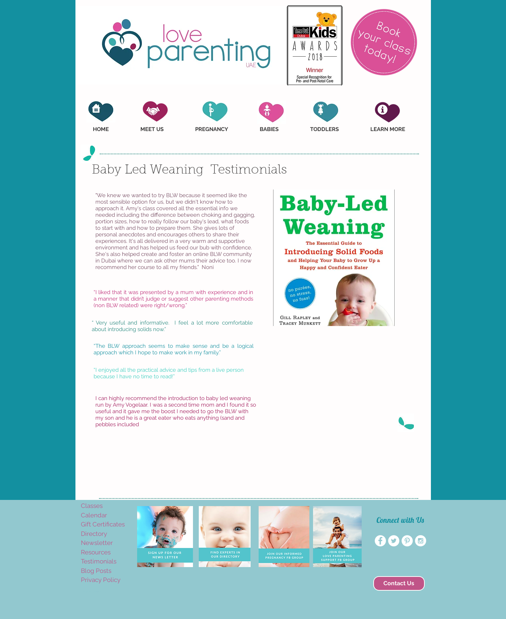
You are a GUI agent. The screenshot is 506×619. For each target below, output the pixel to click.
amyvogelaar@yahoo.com (94, 591)
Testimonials (98, 561)
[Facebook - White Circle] (380, 540)
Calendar (94, 515)
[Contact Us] (399, 583)
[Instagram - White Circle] (420, 540)
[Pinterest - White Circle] (407, 540)
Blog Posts (96, 570)
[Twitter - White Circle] (393, 540)
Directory (94, 533)
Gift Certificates (103, 524)
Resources (96, 552)
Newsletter (97, 542)
